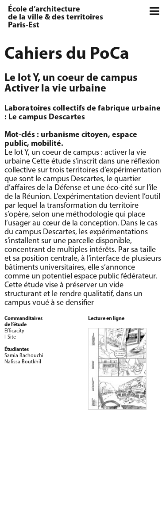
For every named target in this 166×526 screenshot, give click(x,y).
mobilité (46, 144)
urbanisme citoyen (74, 135)
